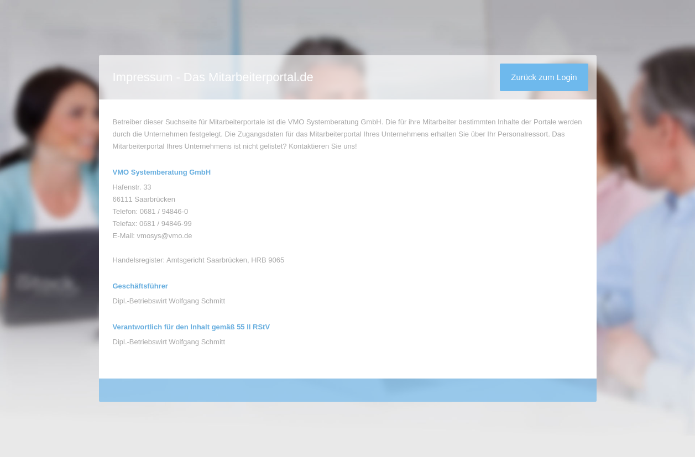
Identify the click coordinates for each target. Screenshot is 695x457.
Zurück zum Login (544, 77)
